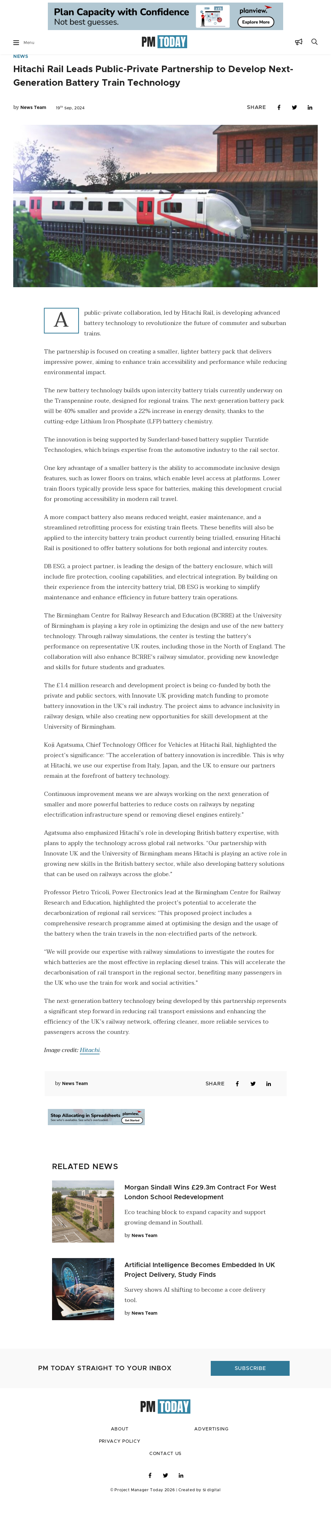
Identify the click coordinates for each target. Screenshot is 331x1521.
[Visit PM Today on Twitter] (165, 1495)
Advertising (211, 1448)
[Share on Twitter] (294, 127)
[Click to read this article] (83, 1231)
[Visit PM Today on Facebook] (150, 1495)
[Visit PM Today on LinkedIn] (181, 1495)
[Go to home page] (164, 42)
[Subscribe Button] (299, 42)
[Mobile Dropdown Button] (16, 42)
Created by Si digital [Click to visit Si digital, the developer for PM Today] (196, 1509)
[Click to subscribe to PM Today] (249, 1387)
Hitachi (90, 1070)
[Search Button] (314, 42)
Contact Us (165, 1473)
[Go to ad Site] (165, 17)
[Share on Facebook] (279, 127)
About (119, 1448)
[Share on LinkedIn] (310, 127)
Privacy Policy (119, 1461)
